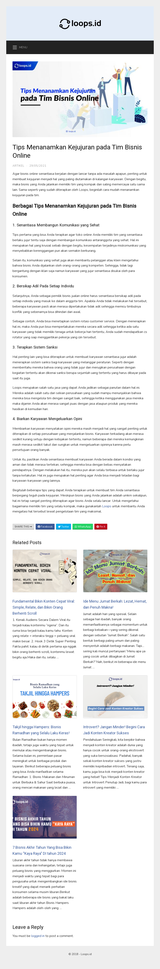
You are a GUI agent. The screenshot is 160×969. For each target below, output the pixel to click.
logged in (38, 936)
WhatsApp (83, 526)
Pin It (100, 526)
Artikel (18, 166)
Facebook (45, 526)
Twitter (63, 526)
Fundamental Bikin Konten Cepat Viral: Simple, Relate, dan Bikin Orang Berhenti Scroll (43, 607)
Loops (107, 506)
